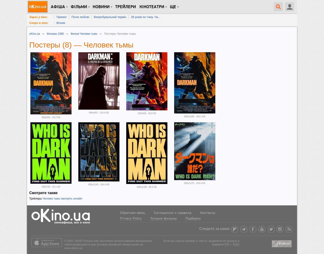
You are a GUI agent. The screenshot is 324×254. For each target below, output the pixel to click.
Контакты (207, 213)
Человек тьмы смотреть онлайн (62, 198)
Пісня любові (80, 17)
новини (101, 7)
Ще (173, 7)
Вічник (60, 23)
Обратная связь (132, 213)
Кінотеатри (152, 7)
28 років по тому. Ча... (145, 17)
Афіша (58, 7)
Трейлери (125, 7)
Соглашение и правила (172, 213)
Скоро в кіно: (38, 23)
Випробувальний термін (110, 17)
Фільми (79, 7)
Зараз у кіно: (38, 17)
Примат (61, 17)
